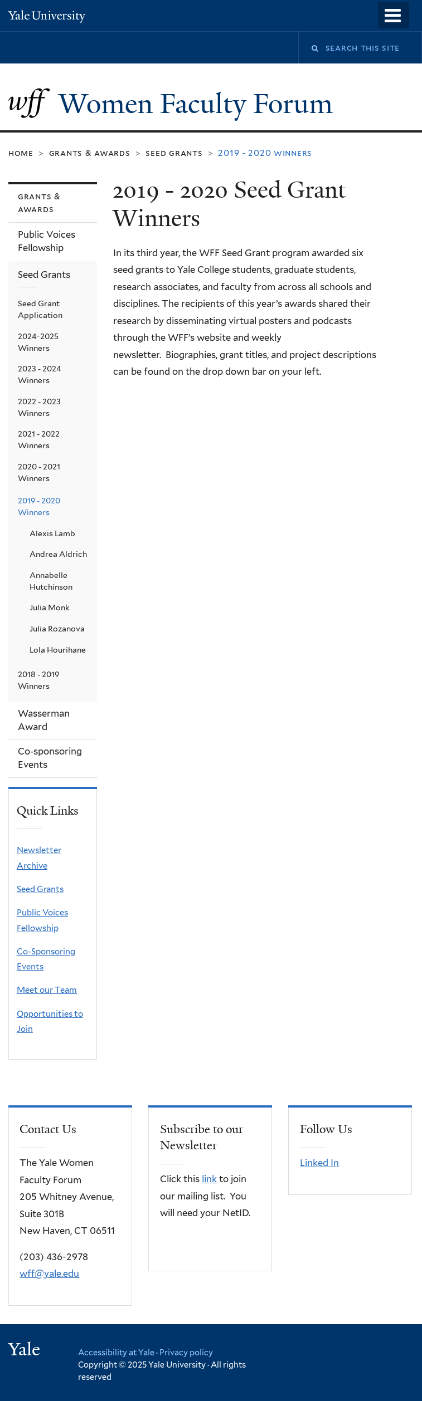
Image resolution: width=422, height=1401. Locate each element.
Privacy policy (186, 1352)
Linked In (319, 1162)
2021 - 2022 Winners (39, 439)
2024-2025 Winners (38, 342)
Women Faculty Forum (199, 104)
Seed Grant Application (40, 309)
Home (20, 153)
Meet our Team (47, 990)
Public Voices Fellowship (46, 241)
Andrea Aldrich (58, 554)
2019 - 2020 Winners (39, 506)
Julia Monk (50, 607)
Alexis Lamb (52, 533)
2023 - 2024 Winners (39, 374)
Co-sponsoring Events (50, 758)
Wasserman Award (44, 720)
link (209, 1178)
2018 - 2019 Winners (38, 680)
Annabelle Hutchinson (51, 581)
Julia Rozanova (57, 628)
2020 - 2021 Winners (39, 472)
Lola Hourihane (58, 649)
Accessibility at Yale (116, 1352)
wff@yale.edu (49, 1273)
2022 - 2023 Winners (39, 407)
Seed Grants (173, 153)
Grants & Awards (89, 153)
